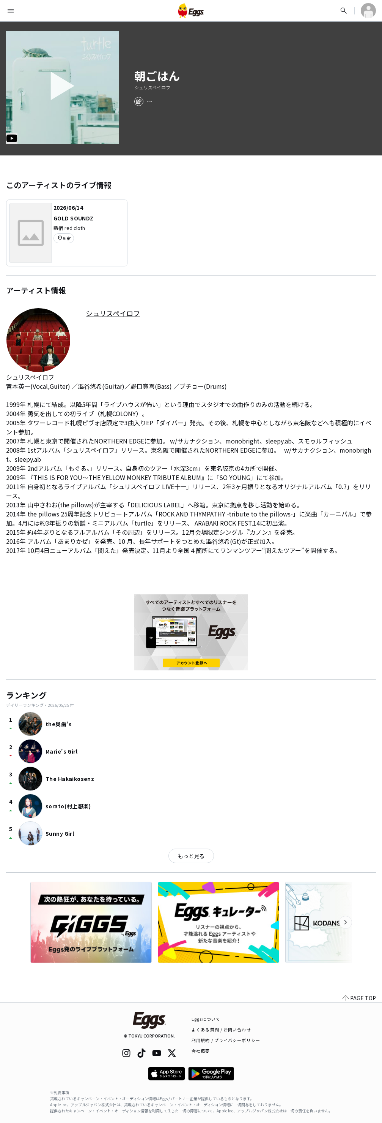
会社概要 (201, 1051)
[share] (138, 101)
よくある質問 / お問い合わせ (221, 1029)
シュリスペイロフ (152, 87)
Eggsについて (206, 1019)
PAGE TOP (359, 998)
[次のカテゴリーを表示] (345, 922)
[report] (149, 101)
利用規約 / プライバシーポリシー (226, 1040)
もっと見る (191, 856)
